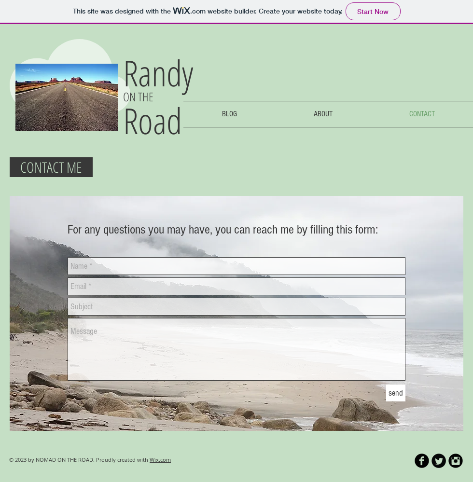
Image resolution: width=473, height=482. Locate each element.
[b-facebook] (422, 461)
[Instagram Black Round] (455, 461)
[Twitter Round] (438, 461)
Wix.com (160, 459)
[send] (395, 393)
